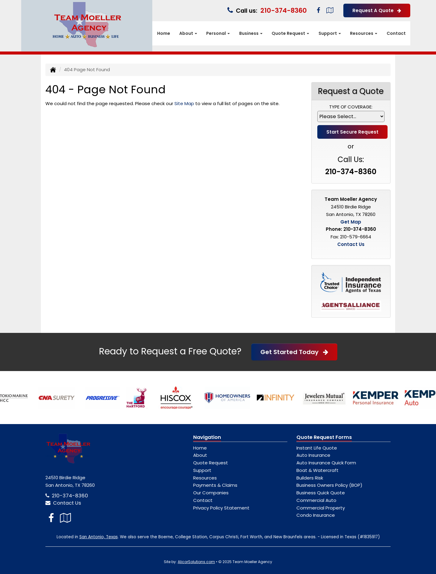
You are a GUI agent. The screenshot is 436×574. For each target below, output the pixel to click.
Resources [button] (363, 33)
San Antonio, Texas (98, 537)
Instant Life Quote (316, 448)
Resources (205, 478)
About (200, 455)
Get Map (350, 222)
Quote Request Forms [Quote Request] (324, 437)
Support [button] (330, 33)
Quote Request (210, 463)
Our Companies (211, 492)
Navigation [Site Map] (207, 437)
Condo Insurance (315, 515)
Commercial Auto (316, 500)
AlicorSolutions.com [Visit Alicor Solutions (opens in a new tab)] (196, 561)
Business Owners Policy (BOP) (329, 485)
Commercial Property (320, 508)
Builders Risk (309, 478)
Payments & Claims (215, 485)
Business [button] (251, 33)
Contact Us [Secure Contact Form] (351, 244)
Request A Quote (376, 10)
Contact (396, 33)
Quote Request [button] (290, 33)
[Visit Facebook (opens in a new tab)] (318, 10)
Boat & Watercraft (317, 470)
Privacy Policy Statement (221, 508)
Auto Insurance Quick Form (326, 463)
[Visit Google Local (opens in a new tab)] (330, 10)
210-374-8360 (283, 10)
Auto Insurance (313, 455)
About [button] (188, 33)
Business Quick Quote (320, 492)
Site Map (184, 103)
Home (163, 33)
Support (202, 470)
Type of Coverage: (350, 107)
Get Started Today (294, 352)
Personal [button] (218, 33)
